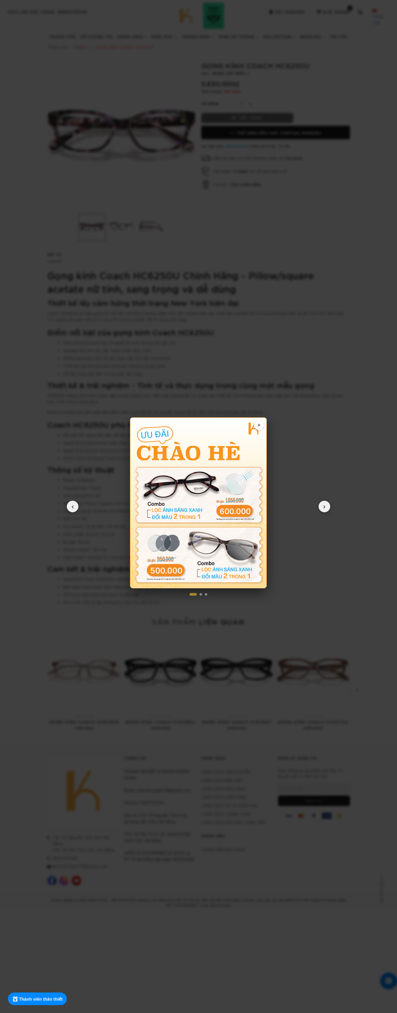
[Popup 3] (206, 594)
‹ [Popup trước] (73, 506)
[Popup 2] (200, 594)
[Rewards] (37, 998)
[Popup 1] (193, 594)
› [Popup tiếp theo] (324, 506)
